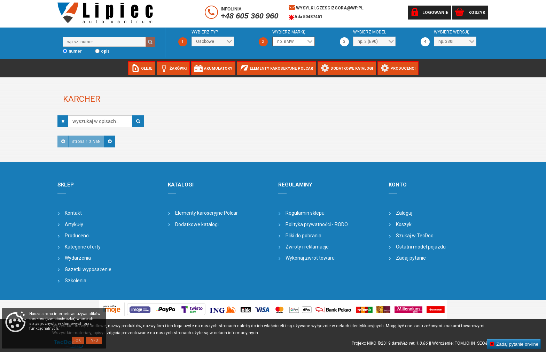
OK (78, 340)
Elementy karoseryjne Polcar (206, 213)
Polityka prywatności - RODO (317, 224)
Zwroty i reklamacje (307, 247)
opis (105, 51)
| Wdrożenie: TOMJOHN (453, 343)
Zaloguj (404, 213)
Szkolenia (75, 280)
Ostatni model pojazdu (421, 247)
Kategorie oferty (83, 247)
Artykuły (74, 224)
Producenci (77, 235)
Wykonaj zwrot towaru (310, 258)
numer (75, 51)
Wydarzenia (78, 258)
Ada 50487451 (305, 17)
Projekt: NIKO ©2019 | (391, 343)
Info (93, 340)
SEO (481, 343)
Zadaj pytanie (411, 258)
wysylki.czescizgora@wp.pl (326, 7)
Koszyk (404, 224)
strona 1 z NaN (86, 141)
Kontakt (73, 213)
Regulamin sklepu (305, 213)
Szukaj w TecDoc (414, 235)
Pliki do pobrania (303, 235)
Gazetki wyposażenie (88, 269)
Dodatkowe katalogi (197, 224)
